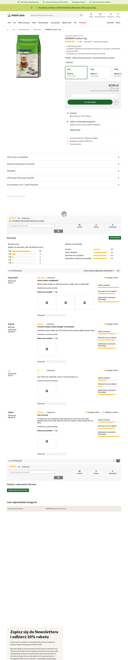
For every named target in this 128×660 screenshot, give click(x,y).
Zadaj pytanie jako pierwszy (17, 479)
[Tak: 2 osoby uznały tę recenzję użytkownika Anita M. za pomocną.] (49, 356)
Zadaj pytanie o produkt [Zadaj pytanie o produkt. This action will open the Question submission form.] (101, 41)
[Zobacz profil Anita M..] (11, 319)
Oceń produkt (115, 232)
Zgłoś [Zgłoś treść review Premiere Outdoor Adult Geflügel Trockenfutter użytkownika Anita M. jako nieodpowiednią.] (63, 356)
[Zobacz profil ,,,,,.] (9, 365)
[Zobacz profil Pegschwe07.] (13, 272)
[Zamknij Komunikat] (118, 6)
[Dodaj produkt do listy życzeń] (116, 102)
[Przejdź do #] (68, 58)
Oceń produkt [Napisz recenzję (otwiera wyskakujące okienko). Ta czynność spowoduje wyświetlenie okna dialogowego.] (88, 41)
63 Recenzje (26, 218)
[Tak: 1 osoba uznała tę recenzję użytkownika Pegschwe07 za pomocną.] (49, 310)
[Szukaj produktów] (81, 15)
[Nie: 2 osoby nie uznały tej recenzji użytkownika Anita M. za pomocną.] (56, 356)
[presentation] (46, 297)
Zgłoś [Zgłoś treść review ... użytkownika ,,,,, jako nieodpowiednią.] (63, 398)
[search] (56, 15)
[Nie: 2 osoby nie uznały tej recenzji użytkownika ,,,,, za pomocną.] (56, 398)
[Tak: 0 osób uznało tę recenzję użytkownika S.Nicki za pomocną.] (49, 448)
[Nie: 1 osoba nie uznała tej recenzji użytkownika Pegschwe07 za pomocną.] (56, 310)
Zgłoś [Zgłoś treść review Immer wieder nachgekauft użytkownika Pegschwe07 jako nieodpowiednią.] (63, 310)
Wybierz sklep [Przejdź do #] (75, 130)
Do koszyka (90, 102)
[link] (91, 15)
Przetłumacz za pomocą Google (47, 282)
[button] (64, 157)
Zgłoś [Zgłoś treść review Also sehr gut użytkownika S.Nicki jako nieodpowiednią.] (63, 448)
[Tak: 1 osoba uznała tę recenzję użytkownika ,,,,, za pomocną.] (49, 398)
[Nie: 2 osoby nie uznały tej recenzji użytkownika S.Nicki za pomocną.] (56, 448)
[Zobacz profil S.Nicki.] (10, 407)
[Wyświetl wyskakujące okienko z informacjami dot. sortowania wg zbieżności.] (81, 265)
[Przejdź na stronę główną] (16, 15)
